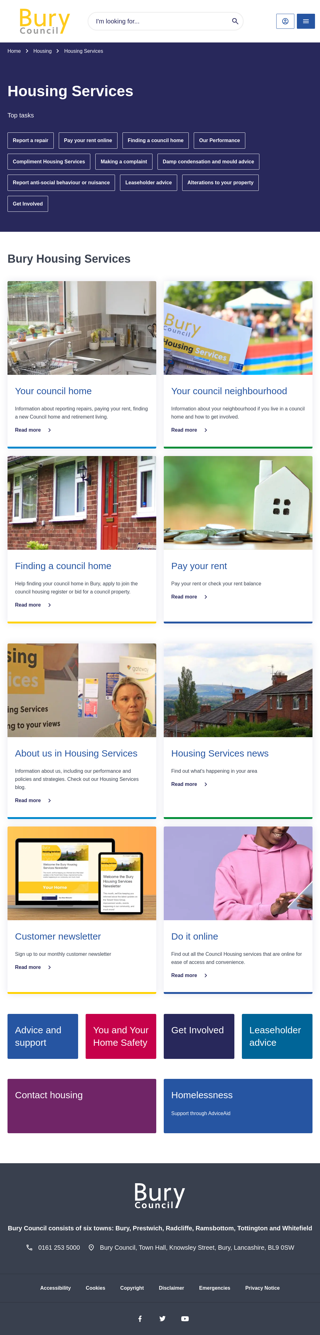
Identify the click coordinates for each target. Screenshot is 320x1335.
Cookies (95, 1288)
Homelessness (202, 1095)
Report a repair (30, 140)
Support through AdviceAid (200, 1113)
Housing (42, 51)
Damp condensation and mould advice (208, 161)
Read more (34, 430)
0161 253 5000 (59, 1247)
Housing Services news (220, 753)
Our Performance (219, 140)
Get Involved (28, 203)
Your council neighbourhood (229, 391)
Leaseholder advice (148, 182)
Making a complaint (124, 161)
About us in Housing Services (76, 753)
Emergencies (214, 1288)
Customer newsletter (58, 936)
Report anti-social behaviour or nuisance (61, 182)
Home (14, 51)
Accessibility (55, 1288)
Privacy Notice (262, 1288)
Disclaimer (171, 1288)
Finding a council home (156, 140)
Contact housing (49, 1095)
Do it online (194, 936)
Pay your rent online (88, 140)
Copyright (132, 1288)
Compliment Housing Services (49, 161)
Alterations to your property (221, 182)
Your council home (53, 391)
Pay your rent (199, 566)
